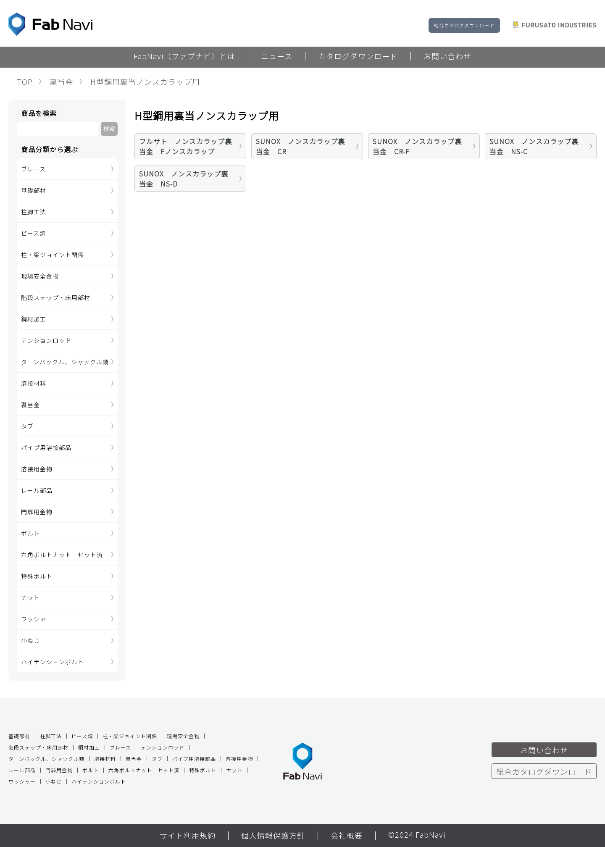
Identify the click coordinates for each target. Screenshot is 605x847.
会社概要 (347, 836)
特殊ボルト (37, 576)
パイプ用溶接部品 (46, 447)
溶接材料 (33, 383)
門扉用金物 (37, 512)
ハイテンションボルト (52, 662)
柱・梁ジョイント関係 (52, 254)
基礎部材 (33, 190)
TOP (25, 81)
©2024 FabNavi (416, 835)
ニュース (276, 56)
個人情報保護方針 (273, 836)
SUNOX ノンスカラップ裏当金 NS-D (183, 178)
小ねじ (30, 640)
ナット (30, 597)
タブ (27, 426)
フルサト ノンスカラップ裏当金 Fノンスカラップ (185, 146)
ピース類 (33, 233)
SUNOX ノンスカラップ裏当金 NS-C (534, 146)
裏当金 (62, 81)
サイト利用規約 (188, 836)
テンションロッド (46, 340)
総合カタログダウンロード (464, 25)
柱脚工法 (33, 212)
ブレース (33, 169)
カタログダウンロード (358, 56)
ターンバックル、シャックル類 (65, 362)
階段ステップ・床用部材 (55, 297)
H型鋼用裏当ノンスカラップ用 (145, 81)
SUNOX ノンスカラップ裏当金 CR (300, 146)
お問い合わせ (447, 56)
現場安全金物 (40, 276)
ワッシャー (37, 619)
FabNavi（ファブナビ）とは (184, 56)
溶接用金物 (37, 469)
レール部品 (37, 490)
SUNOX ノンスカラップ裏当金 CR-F (417, 146)
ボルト (30, 533)
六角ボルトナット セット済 (62, 554)
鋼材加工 (33, 319)
